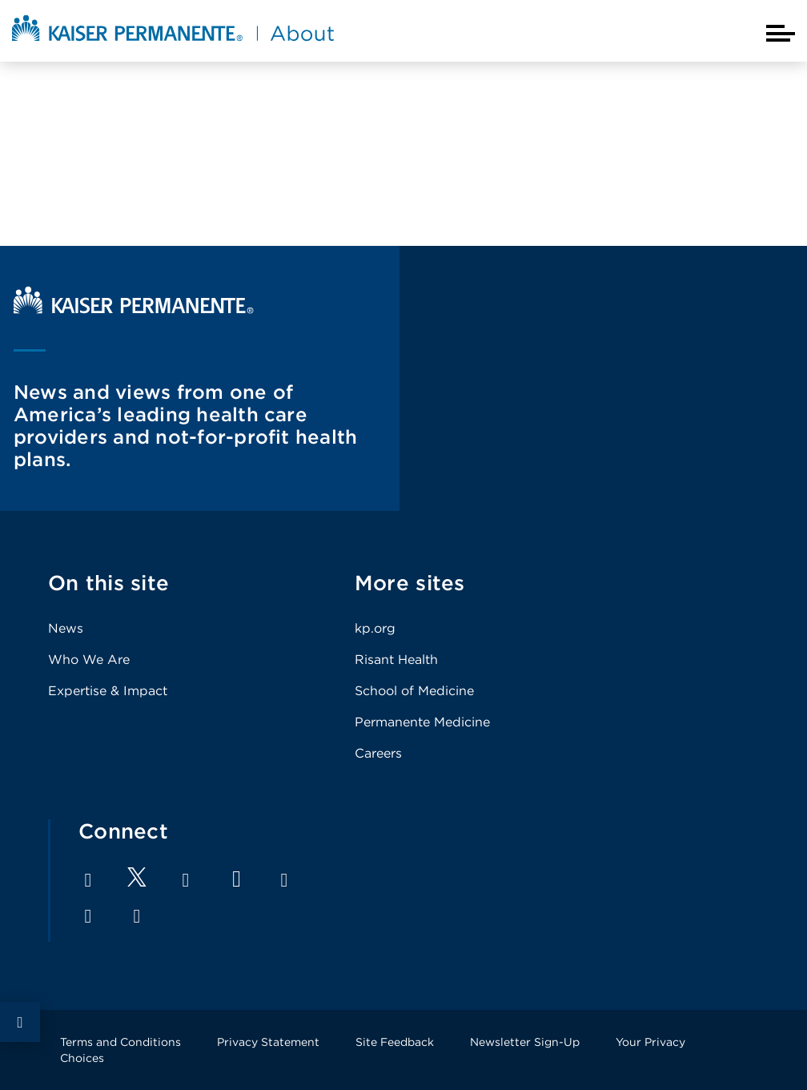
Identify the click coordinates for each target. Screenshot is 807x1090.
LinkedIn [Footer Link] (185, 880)
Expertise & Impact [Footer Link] (107, 690)
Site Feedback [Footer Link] (394, 1042)
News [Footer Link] (65, 628)
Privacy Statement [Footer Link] (268, 1042)
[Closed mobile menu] (780, 33)
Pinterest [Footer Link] (88, 916)
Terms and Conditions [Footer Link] (120, 1042)
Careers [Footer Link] (378, 753)
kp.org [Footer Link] (375, 628)
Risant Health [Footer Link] (396, 659)
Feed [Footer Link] (137, 916)
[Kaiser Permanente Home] (134, 309)
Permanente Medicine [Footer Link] (422, 722)
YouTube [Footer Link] (236, 879)
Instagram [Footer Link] (284, 880)
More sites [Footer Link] (410, 582)
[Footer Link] (137, 882)
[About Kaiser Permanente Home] (173, 42)
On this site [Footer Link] (108, 582)
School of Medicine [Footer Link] (414, 690)
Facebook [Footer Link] (88, 880)
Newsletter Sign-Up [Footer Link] (525, 1042)
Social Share (20, 1022)
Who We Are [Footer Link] (89, 659)
